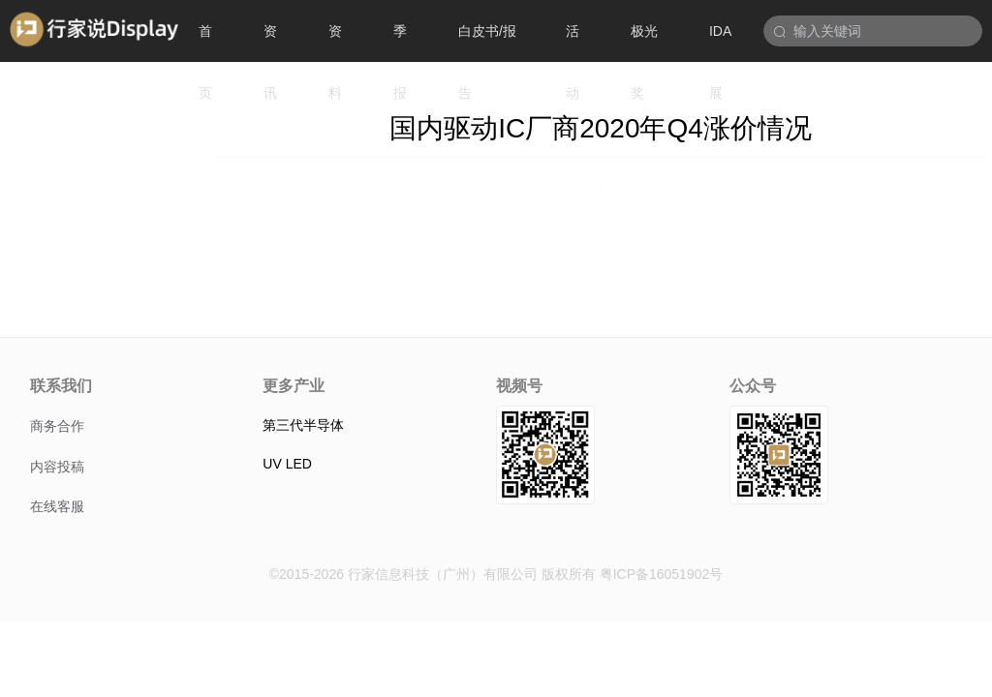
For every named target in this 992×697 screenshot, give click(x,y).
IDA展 (720, 42)
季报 (400, 42)
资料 (335, 42)
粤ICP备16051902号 (662, 574)
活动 (572, 42)
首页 (205, 42)
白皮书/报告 (487, 42)
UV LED (287, 463)
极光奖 (644, 42)
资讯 (270, 42)
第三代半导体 (303, 425)
